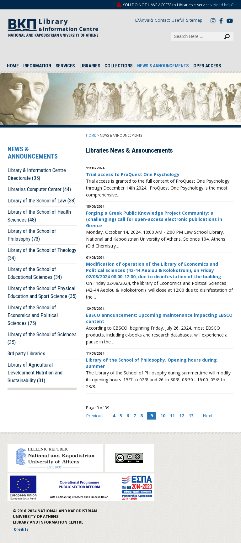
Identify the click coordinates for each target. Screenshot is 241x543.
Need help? (223, 5)
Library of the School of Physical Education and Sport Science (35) (42, 292)
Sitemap (194, 20)
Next (207, 416)
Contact (162, 20)
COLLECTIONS (118, 66)
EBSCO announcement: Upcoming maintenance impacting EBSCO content (159, 318)
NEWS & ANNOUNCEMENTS (163, 66)
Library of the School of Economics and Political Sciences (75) (33, 315)
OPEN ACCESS (207, 66)
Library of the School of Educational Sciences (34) (35, 273)
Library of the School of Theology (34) (42, 254)
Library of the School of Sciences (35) (42, 338)
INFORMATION (37, 66)
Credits (21, 529)
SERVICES (65, 66)
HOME (13, 66)
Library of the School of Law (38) (42, 200)
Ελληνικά (144, 20)
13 (191, 416)
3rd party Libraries (26, 353)
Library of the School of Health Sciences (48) (39, 216)
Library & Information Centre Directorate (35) (37, 174)
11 (172, 416)
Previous (95, 416)
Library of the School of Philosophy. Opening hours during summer (151, 363)
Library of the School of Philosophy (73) (32, 235)
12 (181, 416)
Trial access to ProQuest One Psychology (132, 174)
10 (162, 416)
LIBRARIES (89, 66)
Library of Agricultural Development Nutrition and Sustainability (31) (35, 373)
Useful (178, 20)
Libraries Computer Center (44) (39, 189)
